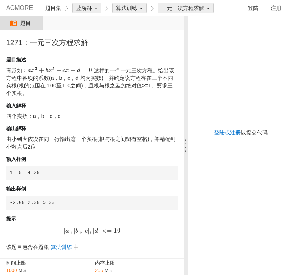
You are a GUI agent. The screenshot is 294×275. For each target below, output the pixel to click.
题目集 (53, 8)
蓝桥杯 (87, 8)
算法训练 (129, 8)
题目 (21, 23)
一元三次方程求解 (186, 8)
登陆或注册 (227, 132)
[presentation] (60, 70)
